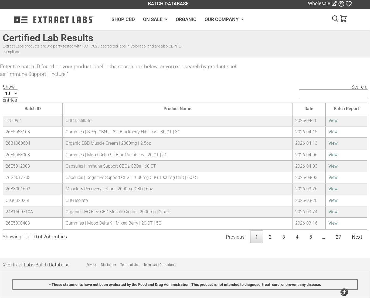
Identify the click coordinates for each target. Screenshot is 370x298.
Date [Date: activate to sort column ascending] (308, 108)
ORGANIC (186, 19)
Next (357, 237)
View (333, 120)
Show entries (10, 93)
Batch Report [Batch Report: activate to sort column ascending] (346, 108)
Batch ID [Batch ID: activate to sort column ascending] (33, 108)
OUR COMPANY (224, 19)
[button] (333, 19)
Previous (235, 237)
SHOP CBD (123, 19)
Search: (333, 91)
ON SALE (155, 19)
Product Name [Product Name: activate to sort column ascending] (177, 108)
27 (338, 237)
